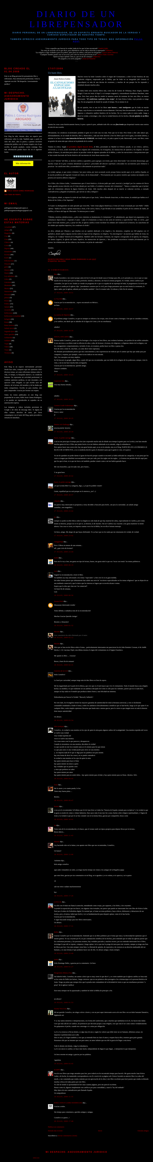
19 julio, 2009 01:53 (63, 1002)
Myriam (57, 632)
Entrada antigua (143, 1131)
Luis (55, 571)
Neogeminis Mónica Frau (63, 973)
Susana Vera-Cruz (60, 1009)
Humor (6, 273)
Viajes (6, 344)
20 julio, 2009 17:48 (63, 1121)
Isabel (56, 558)
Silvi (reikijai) (59, 726)
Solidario (7, 341)
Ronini (56, 806)
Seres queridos (9, 334)
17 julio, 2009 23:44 (63, 552)
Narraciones (8, 291)
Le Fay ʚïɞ (58, 299)
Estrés (6, 258)
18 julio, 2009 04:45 (63, 779)
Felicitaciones (9, 261)
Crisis (6, 245)
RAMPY (57, 1070)
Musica (7, 288)
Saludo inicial (9, 328)
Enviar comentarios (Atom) (67, 1136)
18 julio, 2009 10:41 (63, 819)
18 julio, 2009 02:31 (63, 665)
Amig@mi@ (58, 542)
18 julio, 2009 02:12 (63, 637)
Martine (57, 842)
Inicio (100, 1131)
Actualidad (8, 227)
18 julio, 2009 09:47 (63, 800)
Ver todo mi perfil (12, 194)
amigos (6, 230)
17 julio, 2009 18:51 (63, 293)
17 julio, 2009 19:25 (63, 375)
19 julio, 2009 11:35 (63, 1097)
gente (6, 267)
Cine (6, 236)
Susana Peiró (58, 601)
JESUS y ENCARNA (61, 337)
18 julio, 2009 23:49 (63, 953)
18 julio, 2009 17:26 (63, 896)
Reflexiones (8, 313)
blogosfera (8, 233)
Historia (7, 270)
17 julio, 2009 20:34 (63, 432)
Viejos (6, 350)
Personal (7, 295)
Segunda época (9, 331)
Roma (6, 322)
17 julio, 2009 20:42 (63, 476)
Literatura (7, 282)
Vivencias (7, 353)
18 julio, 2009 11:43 (63, 835)
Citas (6, 239)
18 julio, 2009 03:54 (63, 720)
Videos (6, 347)
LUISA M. (58, 902)
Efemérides (8, 252)
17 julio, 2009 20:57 (63, 495)
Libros (6, 279)
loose (56, 785)
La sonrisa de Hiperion (62, 315)
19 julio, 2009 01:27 (63, 967)
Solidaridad (8, 338)
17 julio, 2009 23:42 (63, 511)
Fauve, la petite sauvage (62, 438)
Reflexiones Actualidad (12, 316)
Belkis (56, 932)
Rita (55, 274)
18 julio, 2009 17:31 (63, 926)
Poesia (6, 301)
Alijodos (57, 501)
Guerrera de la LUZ (61, 671)
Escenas (7, 255)
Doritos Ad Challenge (61, 424)
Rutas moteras (9, 325)
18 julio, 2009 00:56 (63, 595)
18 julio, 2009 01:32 (63, 625)
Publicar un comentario (56, 1127)
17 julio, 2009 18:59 (63, 331)
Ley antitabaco (9, 276)
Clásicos (7, 242)
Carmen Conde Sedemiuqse (64, 405)
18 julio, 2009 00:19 (63, 565)
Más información (23, 163)
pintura (6, 298)
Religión (62, 261)
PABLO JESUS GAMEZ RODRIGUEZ (68, 1103)
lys (55, 517)
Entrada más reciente (55, 1131)
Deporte (7, 248)
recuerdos (7, 310)
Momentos (8, 285)
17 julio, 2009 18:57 (63, 309)
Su (55, 825)
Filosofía (7, 264)
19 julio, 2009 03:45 (63, 1064)
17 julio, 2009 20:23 (63, 399)
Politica (7, 304)
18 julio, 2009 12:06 (63, 854)
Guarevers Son (59, 381)
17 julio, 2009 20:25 (63, 418)
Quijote (7, 307)
